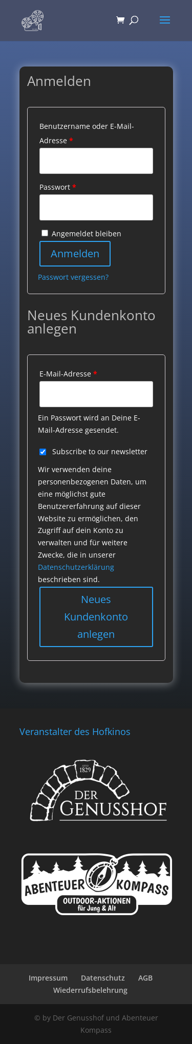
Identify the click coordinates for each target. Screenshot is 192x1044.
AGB (145, 978)
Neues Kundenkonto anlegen (96, 616)
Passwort (57, 187)
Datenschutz (103, 978)
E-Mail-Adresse (68, 374)
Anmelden (75, 253)
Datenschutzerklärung (76, 567)
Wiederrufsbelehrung (90, 990)
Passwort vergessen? (73, 277)
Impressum (48, 978)
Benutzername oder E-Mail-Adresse (86, 133)
